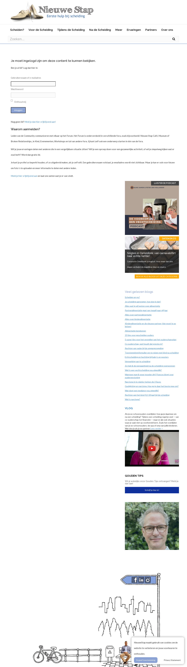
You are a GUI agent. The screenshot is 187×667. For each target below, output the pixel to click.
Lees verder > (156, 428)
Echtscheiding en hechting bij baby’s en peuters (147, 357)
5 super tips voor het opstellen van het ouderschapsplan (150, 339)
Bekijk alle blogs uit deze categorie (157, 276)
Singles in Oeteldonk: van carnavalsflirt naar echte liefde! (151, 255)
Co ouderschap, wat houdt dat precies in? (144, 344)
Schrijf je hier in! (152, 490)
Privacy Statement (172, 660)
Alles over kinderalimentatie (137, 319)
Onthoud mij (18, 101)
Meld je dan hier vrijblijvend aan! (40, 121)
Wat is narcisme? (132, 399)
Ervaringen (134, 29)
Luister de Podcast (165, 183)
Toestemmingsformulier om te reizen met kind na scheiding (152, 352)
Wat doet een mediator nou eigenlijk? (142, 390)
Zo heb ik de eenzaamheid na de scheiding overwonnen (150, 366)
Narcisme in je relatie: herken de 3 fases (143, 382)
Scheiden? (17, 29)
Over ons (167, 29)
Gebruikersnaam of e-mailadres (26, 77)
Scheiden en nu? (132, 297)
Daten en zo (169, 238)
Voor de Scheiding (40, 29)
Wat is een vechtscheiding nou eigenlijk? (143, 370)
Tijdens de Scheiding (71, 29)
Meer (118, 29)
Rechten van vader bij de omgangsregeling (144, 348)
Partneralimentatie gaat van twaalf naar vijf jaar (146, 310)
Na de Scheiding (100, 29)
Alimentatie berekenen (135, 331)
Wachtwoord (17, 89)
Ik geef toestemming (145, 660)
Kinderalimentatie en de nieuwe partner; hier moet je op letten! (150, 325)
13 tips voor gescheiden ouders (139, 335)
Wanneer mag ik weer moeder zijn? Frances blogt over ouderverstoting (149, 376)
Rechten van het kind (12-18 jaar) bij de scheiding (147, 395)
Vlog (129, 408)
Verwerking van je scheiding (137, 361)
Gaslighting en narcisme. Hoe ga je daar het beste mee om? (152, 386)
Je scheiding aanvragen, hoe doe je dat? (143, 301)
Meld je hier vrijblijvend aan (24, 176)
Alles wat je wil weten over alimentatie (142, 306)
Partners (151, 29)
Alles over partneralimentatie (138, 315)
